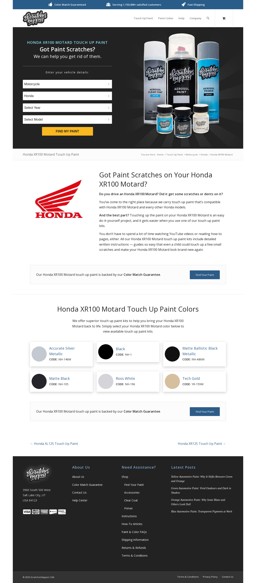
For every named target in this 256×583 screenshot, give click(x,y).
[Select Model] (67, 119)
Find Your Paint (134, 485)
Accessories (132, 492)
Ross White (125, 378)
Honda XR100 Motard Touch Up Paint (51, 154)
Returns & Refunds (134, 548)
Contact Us (79, 492)
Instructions (129, 516)
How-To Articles (132, 524)
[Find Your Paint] (205, 274)
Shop (125, 477)
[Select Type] (67, 84)
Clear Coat (131, 500)
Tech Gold (191, 378)
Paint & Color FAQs (134, 532)
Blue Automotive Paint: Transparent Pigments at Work (201, 511)
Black (120, 348)
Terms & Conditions (135, 555)
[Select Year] (67, 107)
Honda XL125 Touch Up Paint (54, 443)
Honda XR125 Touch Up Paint (202, 443)
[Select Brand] (67, 96)
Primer (128, 508)
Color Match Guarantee (87, 485)
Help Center (79, 500)
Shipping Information (135, 540)
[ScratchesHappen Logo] (35, 18)
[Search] (208, 18)
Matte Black (59, 378)
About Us (78, 477)
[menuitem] (143, 18)
